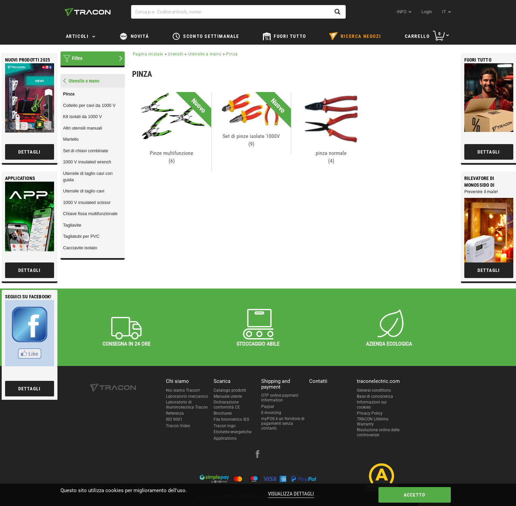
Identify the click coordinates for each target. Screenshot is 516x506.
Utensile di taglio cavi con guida (88, 176)
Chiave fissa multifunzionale (90, 213)
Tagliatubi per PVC (81, 236)
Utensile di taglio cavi (83, 190)
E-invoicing (271, 412)
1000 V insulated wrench (87, 161)
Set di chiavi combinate (85, 150)
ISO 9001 (174, 419)
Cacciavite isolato (80, 247)
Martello (71, 139)
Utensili (175, 54)
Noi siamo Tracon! (183, 390)
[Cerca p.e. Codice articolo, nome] (238, 12)
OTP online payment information (279, 397)
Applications (225, 438)
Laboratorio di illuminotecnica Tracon (187, 404)
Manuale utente (228, 396)
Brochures (223, 413)
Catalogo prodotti (230, 390)
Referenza (175, 413)
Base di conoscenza (375, 396)
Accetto (414, 495)
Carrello (417, 36)
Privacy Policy (370, 413)
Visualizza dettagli (291, 494)
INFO (402, 11)
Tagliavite (72, 225)
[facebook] (257, 455)
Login (426, 11)
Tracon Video (178, 425)
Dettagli (488, 152)
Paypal (267, 406)
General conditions (374, 390)
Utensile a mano (205, 54)
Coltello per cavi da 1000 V (89, 105)
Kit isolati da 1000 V (82, 116)
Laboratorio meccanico (187, 396)
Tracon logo (225, 425)
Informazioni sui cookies (372, 404)
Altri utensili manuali (82, 128)
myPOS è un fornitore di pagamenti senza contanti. (282, 423)
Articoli (77, 36)
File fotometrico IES (231, 419)
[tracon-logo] (87, 12)
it (444, 11)
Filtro (77, 58)
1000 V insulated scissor (87, 202)
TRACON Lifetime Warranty (372, 421)
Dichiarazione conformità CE (227, 404)
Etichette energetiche (232, 432)
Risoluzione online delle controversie (378, 432)
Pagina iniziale (148, 54)
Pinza (69, 93)
